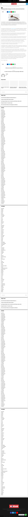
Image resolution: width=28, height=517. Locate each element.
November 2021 (3, 168)
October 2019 (3, 196)
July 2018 (2, 203)
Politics (2, 264)
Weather (2, 290)
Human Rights (3, 242)
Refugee (2, 270)
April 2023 (2, 149)
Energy (2, 234)
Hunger (2, 245)
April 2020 (2, 189)
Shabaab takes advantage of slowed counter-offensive (13, 87)
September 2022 (3, 360)
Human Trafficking (3, 243)
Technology (2, 279)
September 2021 (3, 170)
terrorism (2, 280)
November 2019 (3, 195)
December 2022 (3, 153)
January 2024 (3, 342)
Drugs (2, 228)
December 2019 (3, 194)
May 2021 (2, 378)
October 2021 (3, 169)
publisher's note (3, 269)
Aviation (2, 210)
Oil (1, 260)
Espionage (2, 236)
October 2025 (3, 115)
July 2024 (2, 132)
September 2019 (3, 197)
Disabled (2, 227)
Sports (2, 278)
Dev (1, 224)
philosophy (2, 262)
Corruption (2, 216)
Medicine (2, 255)
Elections (2, 233)
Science (2, 273)
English (20, 0)
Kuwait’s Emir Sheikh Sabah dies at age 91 (5, 87)
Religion (2, 272)
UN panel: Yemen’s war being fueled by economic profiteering (23, 87)
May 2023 (2, 148)
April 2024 (2, 135)
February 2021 (3, 178)
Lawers (2, 253)
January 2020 (3, 396)
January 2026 (3, 112)
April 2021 (2, 176)
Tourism (2, 281)
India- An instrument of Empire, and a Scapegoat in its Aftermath (9, 104)
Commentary (2, 215)
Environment (2, 235)
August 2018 (2, 405)
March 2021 (2, 177)
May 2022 (2, 161)
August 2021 (2, 171)
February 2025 (3, 124)
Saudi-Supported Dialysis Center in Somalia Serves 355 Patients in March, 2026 (11, 304)
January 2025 (3, 125)
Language (2, 252)
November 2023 (3, 141)
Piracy (2, 263)
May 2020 (2, 188)
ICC (1, 246)
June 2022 (2, 160)
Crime (2, 218)
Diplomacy (2, 226)
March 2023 (2, 150)
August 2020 (2, 185)
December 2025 (3, 113)
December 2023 (3, 140)
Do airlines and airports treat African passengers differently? (14, 71)
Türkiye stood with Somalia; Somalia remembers (7, 99)
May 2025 (2, 324)
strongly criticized (13, 28)
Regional (2, 271)
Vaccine (2, 288)
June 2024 (2, 133)
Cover (2, 217)
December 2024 (3, 126)
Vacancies (2, 287)
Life (1, 254)
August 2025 (2, 117)
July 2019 (2, 198)
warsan (7, 74)
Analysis (2, 209)
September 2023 (3, 143)
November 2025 (3, 114)
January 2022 (3, 166)
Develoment (2, 225)
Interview (2, 251)
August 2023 (2, 144)
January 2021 (3, 179)
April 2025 (2, 122)
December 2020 (3, 180)
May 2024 (2, 134)
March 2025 (2, 123)
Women (2, 291)
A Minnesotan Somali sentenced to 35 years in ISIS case (14, 68)
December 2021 (3, 167)
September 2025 (3, 116)
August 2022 (2, 158)
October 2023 (3, 142)
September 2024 (3, 130)
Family (2, 237)
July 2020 (2, 186)
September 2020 (3, 387)
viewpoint (2, 289)
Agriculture (2, 208)
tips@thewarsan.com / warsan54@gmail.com (15, 510)
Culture (2, 219)
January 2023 (3, 152)
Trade (2, 282)
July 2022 (2, 159)
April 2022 (2, 162)
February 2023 (3, 151)
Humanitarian (3, 244)
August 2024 (2, 131)
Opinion (2, 261)
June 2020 (2, 187)
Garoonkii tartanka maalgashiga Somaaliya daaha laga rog (8, 97)
